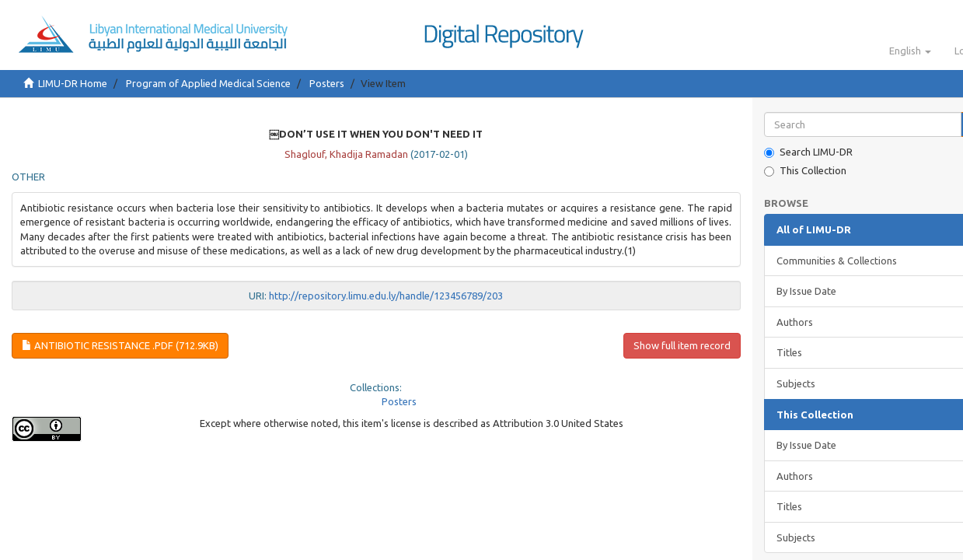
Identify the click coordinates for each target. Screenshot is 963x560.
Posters (326, 83)
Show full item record (682, 345)
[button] (910, 50)
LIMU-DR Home (72, 83)
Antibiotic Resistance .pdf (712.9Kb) (120, 345)
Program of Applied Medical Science (208, 83)
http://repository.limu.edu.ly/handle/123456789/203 (386, 295)
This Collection (805, 171)
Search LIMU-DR (808, 152)
